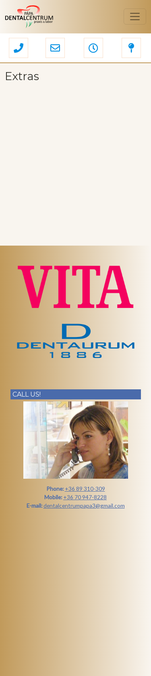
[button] (18, 49)
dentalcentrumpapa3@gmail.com (84, 505)
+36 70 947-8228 (85, 497)
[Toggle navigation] (135, 16)
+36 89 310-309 (85, 488)
